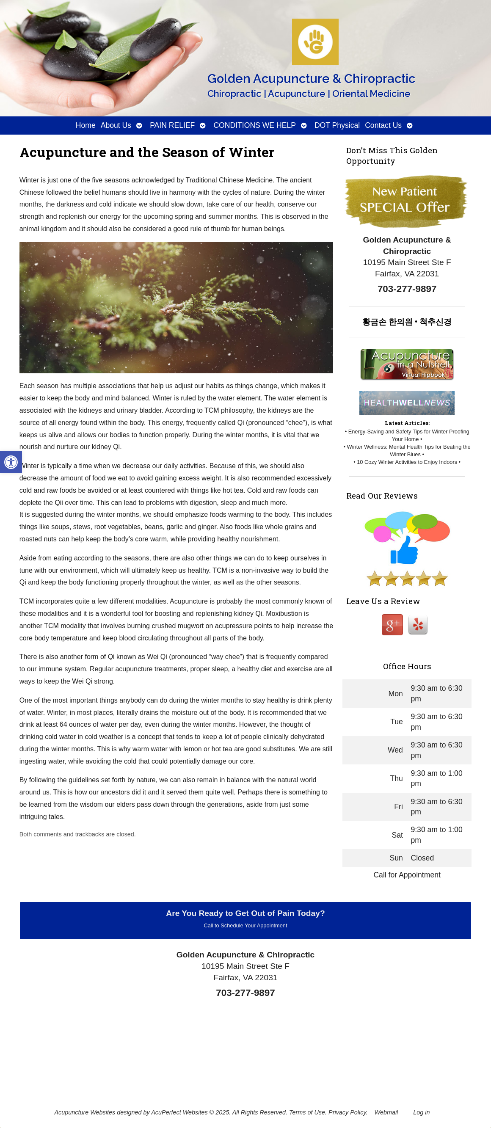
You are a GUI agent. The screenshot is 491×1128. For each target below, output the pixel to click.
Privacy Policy (347, 1112)
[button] (11, 462)
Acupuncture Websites (84, 1112)
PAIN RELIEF (172, 125)
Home (86, 125)
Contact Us (383, 125)
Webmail (386, 1112)
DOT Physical (337, 125)
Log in (421, 1112)
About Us (116, 125)
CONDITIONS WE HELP (254, 125)
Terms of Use (307, 1112)
